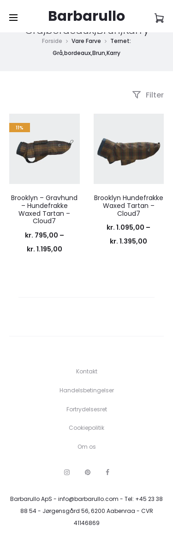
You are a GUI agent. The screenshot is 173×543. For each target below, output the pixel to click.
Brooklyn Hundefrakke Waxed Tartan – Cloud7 (128, 205)
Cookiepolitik (86, 428)
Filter (148, 95)
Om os (87, 447)
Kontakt (86, 371)
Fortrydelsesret (86, 409)
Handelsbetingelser (87, 390)
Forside (52, 41)
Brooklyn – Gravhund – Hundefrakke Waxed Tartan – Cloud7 (44, 209)
